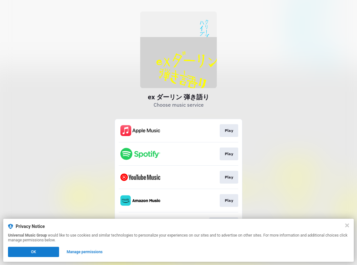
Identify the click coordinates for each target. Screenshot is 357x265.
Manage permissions (85, 252)
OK (33, 252)
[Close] (347, 225)
